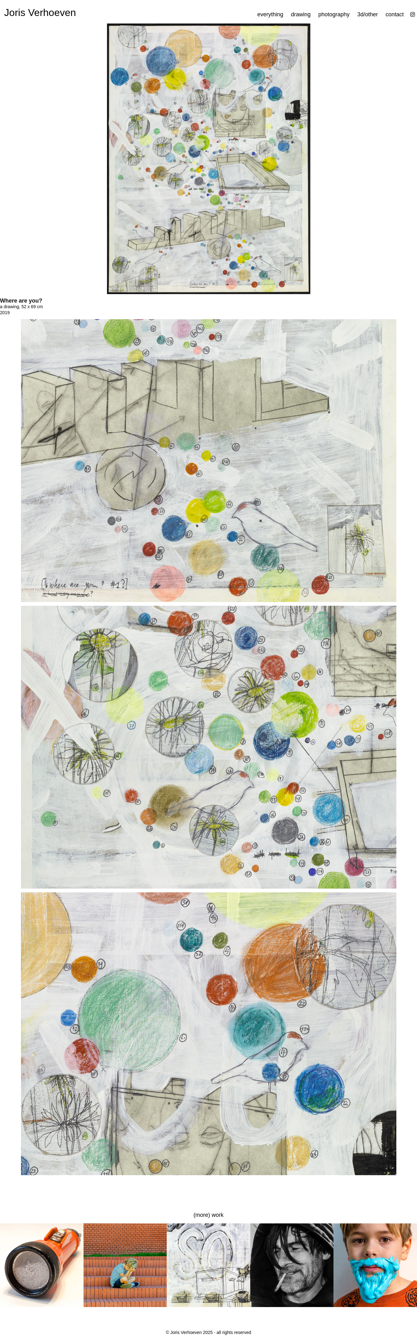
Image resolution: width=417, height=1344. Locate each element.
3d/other (367, 14)
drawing (301, 14)
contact (395, 14)
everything (270, 14)
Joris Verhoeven (40, 12)
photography (333, 14)
